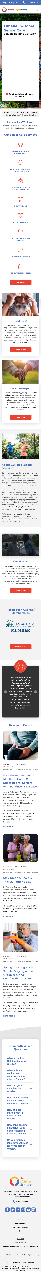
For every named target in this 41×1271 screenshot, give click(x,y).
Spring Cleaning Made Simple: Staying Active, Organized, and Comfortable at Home (20, 1007)
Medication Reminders (20, 273)
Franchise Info (20, 1244)
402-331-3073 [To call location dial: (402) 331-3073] (21, 97)
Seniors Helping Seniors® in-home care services (20, 771)
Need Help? (20, 321)
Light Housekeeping (20, 257)
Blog (20, 1232)
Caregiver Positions (20, 1228)
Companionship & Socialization (20, 152)
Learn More (20, 350)
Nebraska (25, 112)
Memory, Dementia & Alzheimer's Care (20, 189)
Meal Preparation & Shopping (20, 239)
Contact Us (20, 647)
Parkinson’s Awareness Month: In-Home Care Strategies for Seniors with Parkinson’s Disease (18, 815)
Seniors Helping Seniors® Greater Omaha (20, 1195)
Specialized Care (20, 222)
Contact (20, 1240)
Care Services (20, 1224)
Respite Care (20, 206)
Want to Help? (20, 388)
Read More (9, 828)
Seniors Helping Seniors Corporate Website (20, 1248)
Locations (15, 112)
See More (20, 282)
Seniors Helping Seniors (16, 1012)
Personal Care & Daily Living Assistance (21, 170)
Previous (5, 692)
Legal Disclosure (13, 1263)
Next (35, 692)
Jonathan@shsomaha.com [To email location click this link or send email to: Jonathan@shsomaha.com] (21, 94)
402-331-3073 (30, 2)
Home (7, 112)
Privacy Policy (28, 1263)
